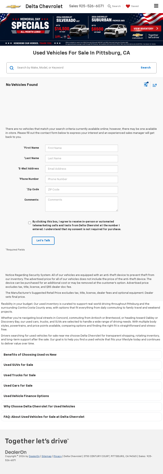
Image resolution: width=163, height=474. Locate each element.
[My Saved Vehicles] (132, 6)
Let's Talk (43, 240)
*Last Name (31, 158)
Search (146, 67)
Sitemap (47, 456)
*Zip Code (33, 189)
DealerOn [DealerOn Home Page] (34, 456)
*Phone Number (29, 179)
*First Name (31, 148)
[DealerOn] (16, 452)
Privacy (57, 456)
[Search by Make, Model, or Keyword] (77, 68)
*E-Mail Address (28, 169)
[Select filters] (146, 85)
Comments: (31, 200)
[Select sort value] (153, 85)
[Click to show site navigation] (156, 6)
